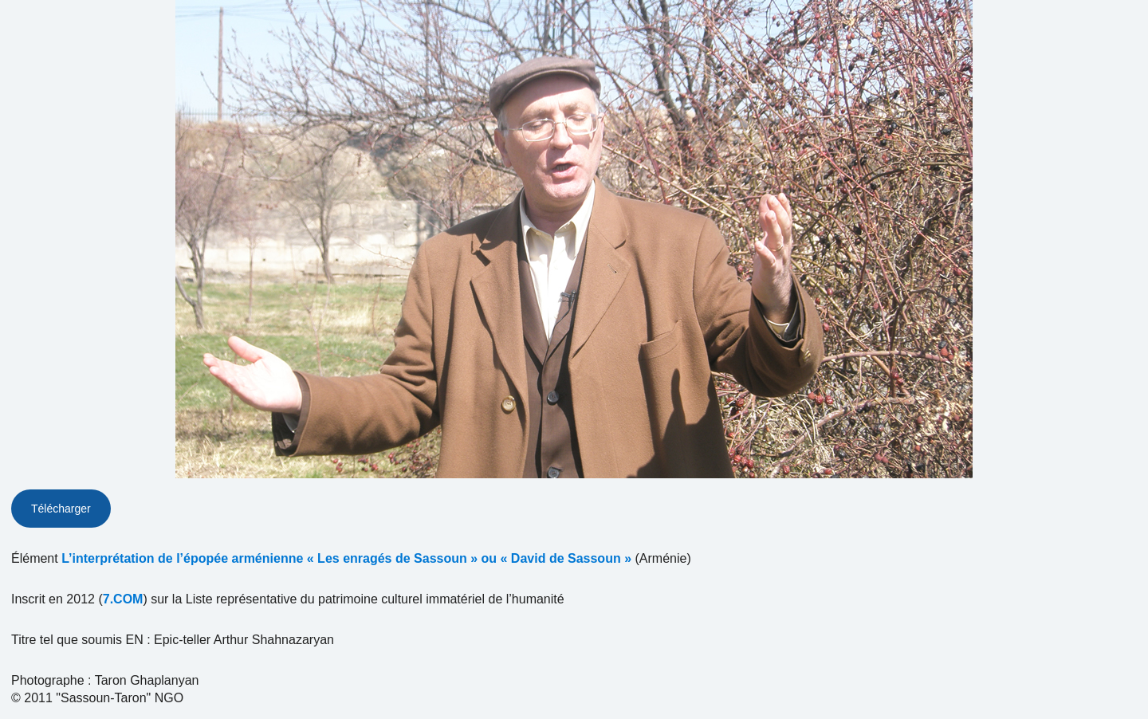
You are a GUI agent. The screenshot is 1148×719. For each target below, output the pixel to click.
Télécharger (61, 508)
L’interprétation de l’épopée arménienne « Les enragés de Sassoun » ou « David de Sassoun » (346, 558)
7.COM (123, 599)
